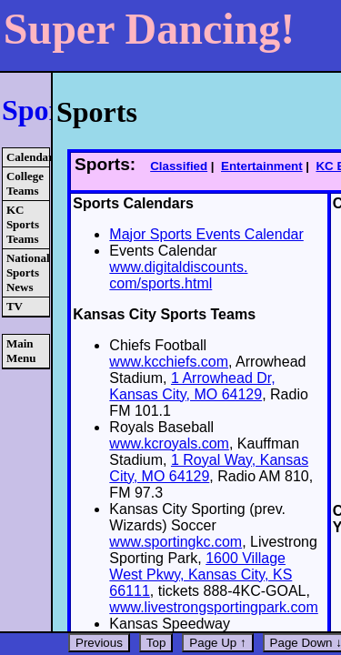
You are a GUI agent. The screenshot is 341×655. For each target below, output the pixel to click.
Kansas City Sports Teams (164, 314)
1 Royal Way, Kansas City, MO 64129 (208, 468)
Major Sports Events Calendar (206, 234)
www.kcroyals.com (169, 443)
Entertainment (262, 166)
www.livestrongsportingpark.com (213, 607)
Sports (42, 110)
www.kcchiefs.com (168, 361)
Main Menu (21, 351)
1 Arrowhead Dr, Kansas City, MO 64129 (192, 386)
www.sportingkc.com (175, 541)
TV (14, 306)
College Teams (25, 183)
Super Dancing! (150, 29)
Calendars (27, 157)
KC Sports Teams (22, 224)
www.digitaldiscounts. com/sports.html (178, 275)
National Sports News (27, 272)
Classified (178, 166)
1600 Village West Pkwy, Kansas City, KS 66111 (200, 574)
